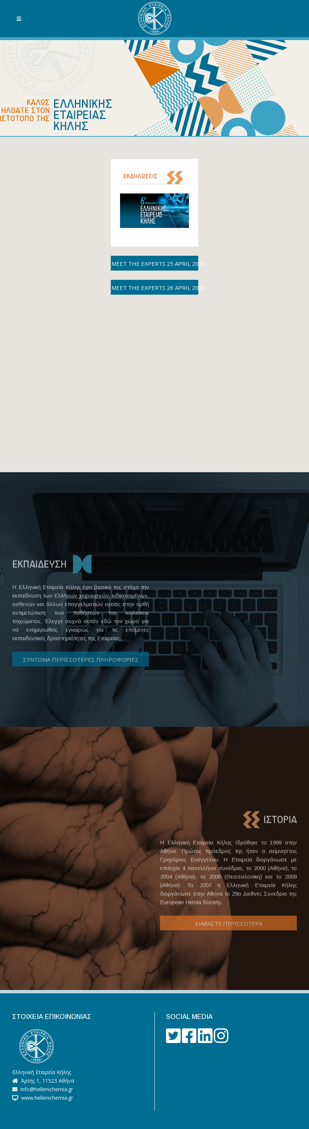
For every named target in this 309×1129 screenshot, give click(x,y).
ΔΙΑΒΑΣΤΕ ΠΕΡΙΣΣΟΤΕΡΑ (228, 946)
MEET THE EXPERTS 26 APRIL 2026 (155, 287)
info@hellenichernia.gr (46, 1089)
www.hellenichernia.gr (45, 1097)
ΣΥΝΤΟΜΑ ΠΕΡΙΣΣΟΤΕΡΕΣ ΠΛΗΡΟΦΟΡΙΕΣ (81, 680)
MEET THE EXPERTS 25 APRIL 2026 (155, 263)
